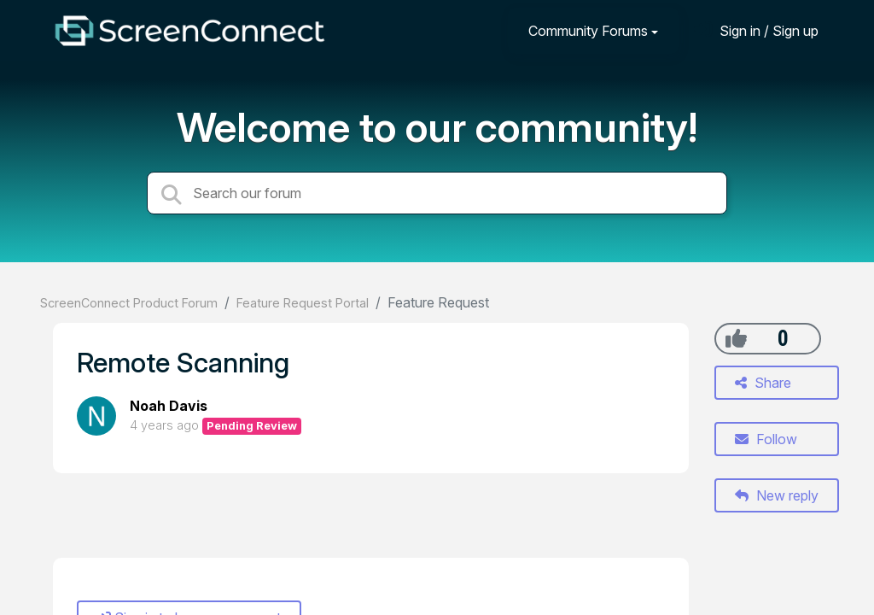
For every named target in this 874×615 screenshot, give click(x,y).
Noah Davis (168, 405)
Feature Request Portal (302, 303)
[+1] (736, 338)
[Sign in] (756, 30)
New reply (777, 495)
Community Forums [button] (588, 30)
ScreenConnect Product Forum (129, 303)
